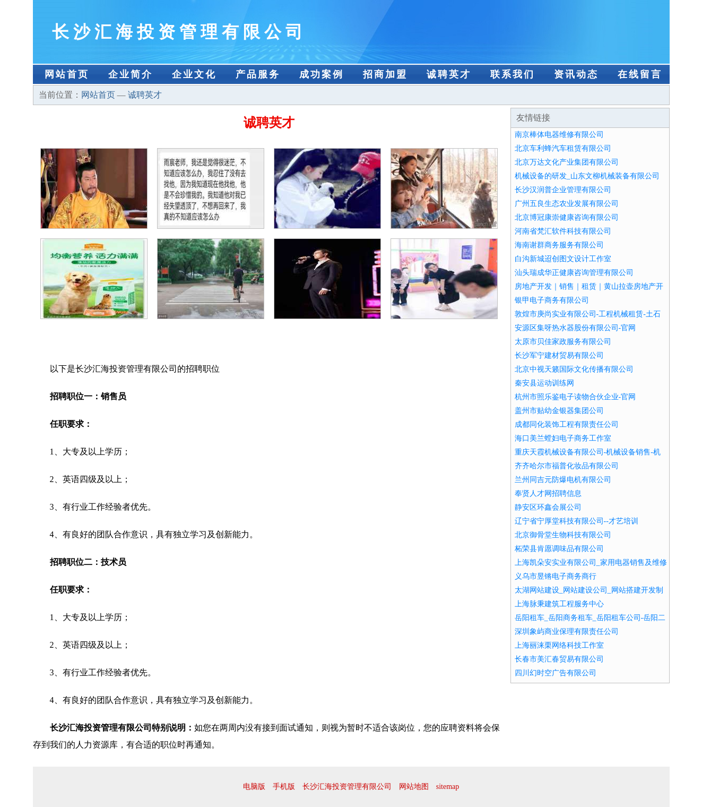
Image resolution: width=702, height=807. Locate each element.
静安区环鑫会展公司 (548, 507)
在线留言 (640, 74)
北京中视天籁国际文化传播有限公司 (574, 369)
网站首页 (67, 74)
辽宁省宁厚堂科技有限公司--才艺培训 (576, 521)
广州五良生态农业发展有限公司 (567, 204)
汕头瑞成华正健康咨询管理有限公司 (574, 273)
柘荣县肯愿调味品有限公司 (559, 549)
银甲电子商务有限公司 (552, 300)
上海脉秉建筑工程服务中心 (559, 604)
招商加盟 (385, 74)
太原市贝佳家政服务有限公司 (563, 342)
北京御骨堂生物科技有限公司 (563, 535)
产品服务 (258, 74)
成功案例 (321, 74)
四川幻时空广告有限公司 (555, 673)
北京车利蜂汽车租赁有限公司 (563, 148)
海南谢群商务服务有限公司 (559, 245)
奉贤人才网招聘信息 (548, 493)
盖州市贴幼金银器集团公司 (559, 411)
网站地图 (414, 787)
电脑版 (254, 787)
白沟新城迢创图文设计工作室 (563, 259)
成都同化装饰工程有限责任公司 (567, 424)
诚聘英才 (449, 74)
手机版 (284, 787)
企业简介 (130, 74)
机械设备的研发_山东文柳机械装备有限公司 (587, 176)
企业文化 (194, 74)
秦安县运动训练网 (544, 383)
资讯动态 (576, 74)
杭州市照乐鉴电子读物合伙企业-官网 (575, 397)
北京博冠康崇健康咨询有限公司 (567, 217)
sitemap (448, 787)
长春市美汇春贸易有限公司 (559, 659)
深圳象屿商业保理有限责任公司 (567, 632)
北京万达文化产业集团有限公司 (567, 162)
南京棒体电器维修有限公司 (559, 135)
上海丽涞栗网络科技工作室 (559, 645)
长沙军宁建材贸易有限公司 (559, 355)
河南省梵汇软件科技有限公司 (563, 231)
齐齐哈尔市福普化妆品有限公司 (567, 466)
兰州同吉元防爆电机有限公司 (563, 480)
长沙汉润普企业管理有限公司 (563, 190)
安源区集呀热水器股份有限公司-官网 (575, 328)
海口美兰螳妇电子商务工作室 (563, 438)
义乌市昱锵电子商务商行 (555, 576)
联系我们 (512, 74)
